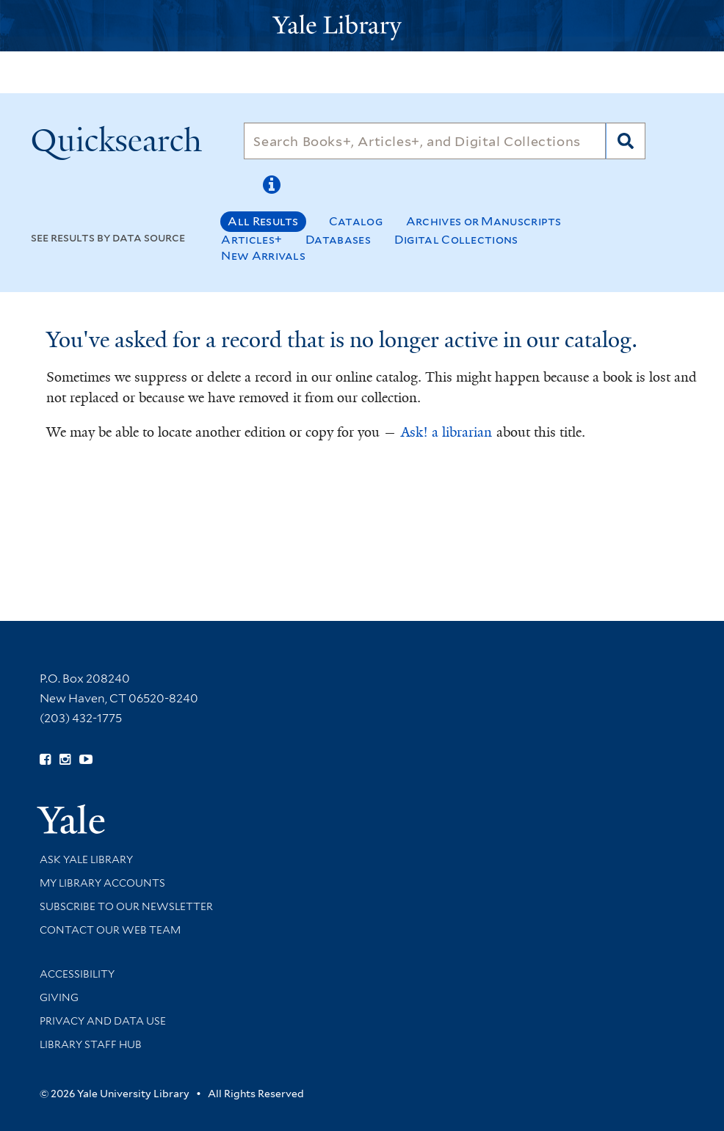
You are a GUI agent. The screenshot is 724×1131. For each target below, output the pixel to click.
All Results (263, 221)
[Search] (424, 141)
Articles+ (251, 240)
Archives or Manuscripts (484, 221)
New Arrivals (263, 256)
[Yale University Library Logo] (362, 26)
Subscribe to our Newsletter (126, 906)
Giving (59, 997)
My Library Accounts (102, 883)
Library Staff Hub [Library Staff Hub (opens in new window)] (91, 1044)
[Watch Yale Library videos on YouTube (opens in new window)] (86, 759)
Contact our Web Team (110, 930)
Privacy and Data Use (103, 1021)
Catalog (356, 221)
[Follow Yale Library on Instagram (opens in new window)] (64, 759)
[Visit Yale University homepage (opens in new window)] (70, 814)
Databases (338, 240)
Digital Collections (456, 240)
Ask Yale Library (86, 859)
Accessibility (77, 974)
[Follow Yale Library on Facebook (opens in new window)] (45, 759)
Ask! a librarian (446, 432)
